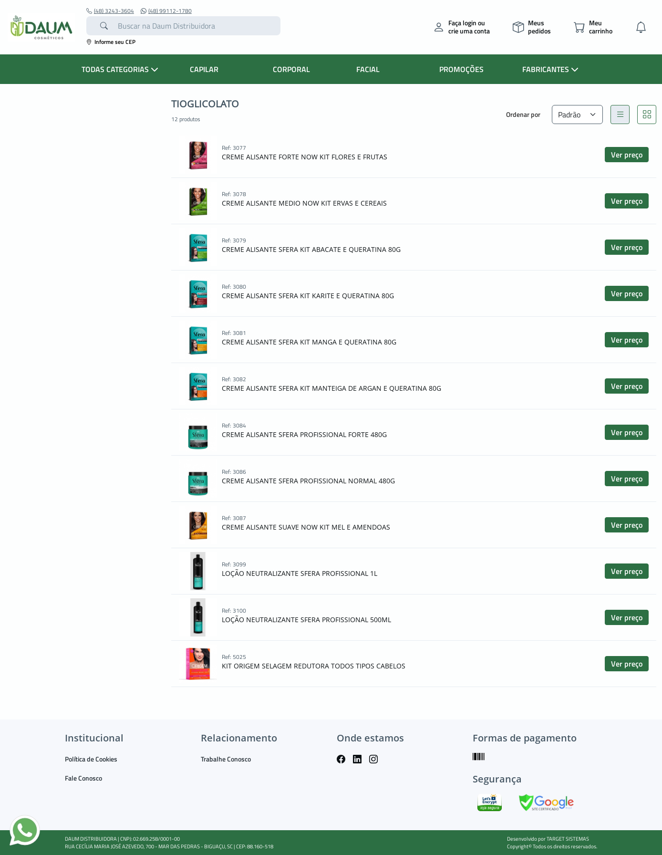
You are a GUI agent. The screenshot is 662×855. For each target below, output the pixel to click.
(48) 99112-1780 (166, 11)
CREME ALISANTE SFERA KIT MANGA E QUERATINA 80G (309, 341)
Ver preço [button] (626, 154)
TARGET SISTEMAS (568, 839)
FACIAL (368, 69)
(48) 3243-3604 (110, 11)
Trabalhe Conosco (226, 759)
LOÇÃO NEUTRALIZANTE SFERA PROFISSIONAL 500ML (306, 619)
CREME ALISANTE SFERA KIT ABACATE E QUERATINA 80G (311, 249)
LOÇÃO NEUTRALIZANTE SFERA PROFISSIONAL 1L (299, 573)
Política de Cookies (91, 759)
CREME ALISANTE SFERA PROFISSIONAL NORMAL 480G (308, 480)
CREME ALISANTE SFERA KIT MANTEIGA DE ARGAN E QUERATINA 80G (331, 388)
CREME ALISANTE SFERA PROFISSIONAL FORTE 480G (304, 434)
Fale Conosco (83, 778)
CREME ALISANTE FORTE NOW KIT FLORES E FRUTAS (304, 156)
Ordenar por (523, 114)
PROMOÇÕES (461, 69)
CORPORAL (291, 69)
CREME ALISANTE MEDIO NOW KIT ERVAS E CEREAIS (304, 203)
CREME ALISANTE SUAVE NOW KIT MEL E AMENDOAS (306, 527)
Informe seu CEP (110, 41)
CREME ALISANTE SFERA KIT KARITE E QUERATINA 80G (308, 295)
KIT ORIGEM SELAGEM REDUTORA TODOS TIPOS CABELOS (313, 665)
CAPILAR (204, 69)
